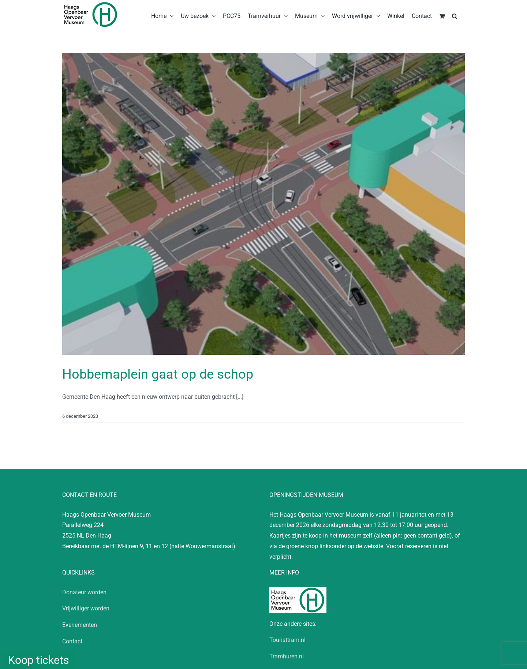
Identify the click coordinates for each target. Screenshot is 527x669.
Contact (72, 641)
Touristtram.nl (287, 639)
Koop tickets (38, 660)
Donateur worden (84, 592)
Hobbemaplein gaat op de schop (157, 374)
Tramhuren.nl (286, 656)
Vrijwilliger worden (85, 608)
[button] (454, 15)
